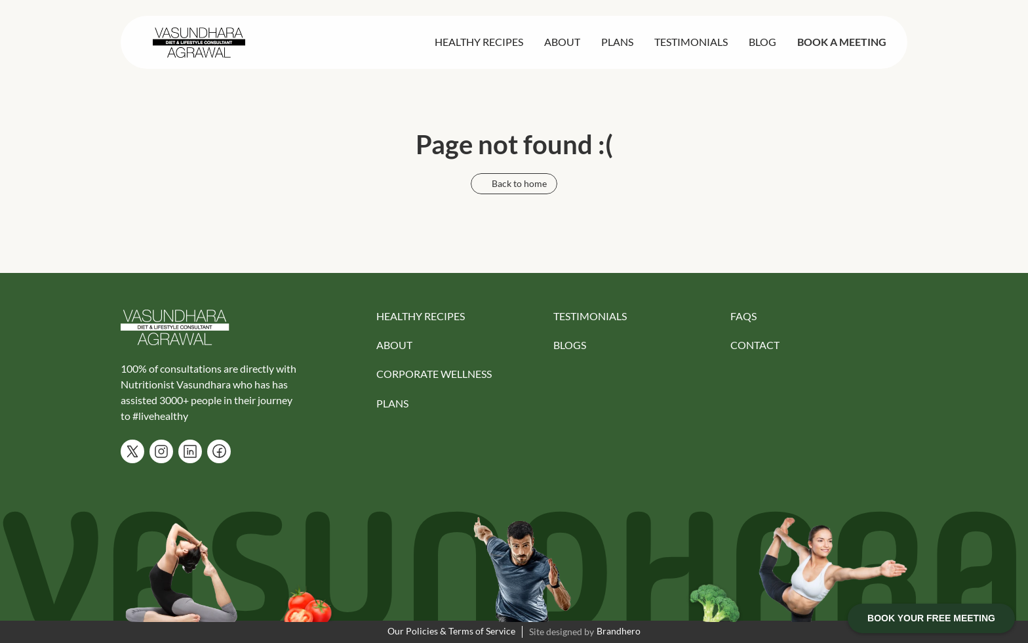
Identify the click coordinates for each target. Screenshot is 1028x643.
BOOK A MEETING (841, 41)
